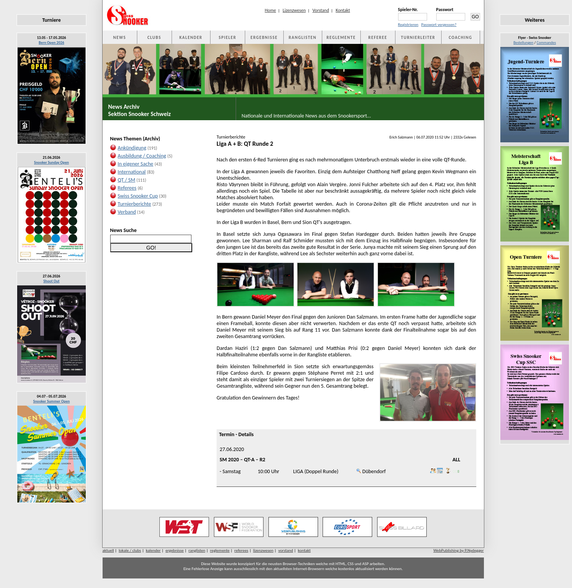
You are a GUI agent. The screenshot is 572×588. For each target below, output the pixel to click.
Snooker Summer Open (51, 401)
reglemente (220, 550)
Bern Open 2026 (51, 42)
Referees (127, 188)
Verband (127, 212)
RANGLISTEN (303, 37)
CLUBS (154, 37)
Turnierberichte (134, 204)
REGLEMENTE (340, 37)
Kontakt (343, 10)
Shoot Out (51, 281)
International (132, 172)
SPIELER (227, 37)
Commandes (546, 42)
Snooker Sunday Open (51, 162)
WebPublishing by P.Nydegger (458, 550)
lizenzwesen (263, 550)
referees (242, 550)
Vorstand (320, 10)
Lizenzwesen (294, 10)
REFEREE (377, 37)
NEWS (119, 37)
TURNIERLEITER (418, 37)
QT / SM (126, 180)
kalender (153, 550)
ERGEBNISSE (264, 37)
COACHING (460, 37)
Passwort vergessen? (438, 24)
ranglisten (196, 550)
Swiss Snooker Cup (138, 196)
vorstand (285, 550)
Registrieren (408, 24)
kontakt (304, 550)
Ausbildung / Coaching (142, 156)
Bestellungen (523, 42)
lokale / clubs (130, 550)
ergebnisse (174, 550)
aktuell (108, 550)
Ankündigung (132, 148)
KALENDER (190, 37)
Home (270, 10)
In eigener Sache (135, 164)
